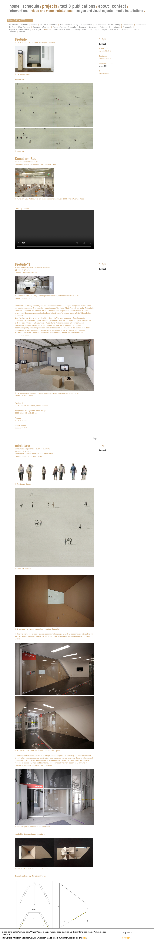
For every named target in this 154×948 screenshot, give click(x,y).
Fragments (127, 27)
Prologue (37, 29)
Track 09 (12, 31)
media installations (129, 11)
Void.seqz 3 (114, 29)
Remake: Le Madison (41, 27)
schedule (30, 6)
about (103, 6)
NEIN (129, 932)
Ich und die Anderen (48, 24)
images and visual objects (94, 11)
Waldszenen (141, 24)
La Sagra (116, 27)
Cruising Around (79, 29)
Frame (136, 29)
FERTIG (126, 938)
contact (119, 6)
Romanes (82, 27)
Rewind (22, 31)
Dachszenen (128, 24)
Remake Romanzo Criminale (64, 27)
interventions (18, 11)
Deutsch (102, 44)
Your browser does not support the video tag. (54, 229)
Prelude (47, 29)
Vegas (104, 29)
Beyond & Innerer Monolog (20, 29)
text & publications (77, 6)
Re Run (12, 27)
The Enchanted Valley (69, 24)
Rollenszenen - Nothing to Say (107, 24)
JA (123, 932)
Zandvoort (93, 27)
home (14, 6)
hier (84, 938)
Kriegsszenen (86, 24)
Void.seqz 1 (105, 27)
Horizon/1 (126, 29)
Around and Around (62, 29)
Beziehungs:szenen (29, 24)
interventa (13, 24)
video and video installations (51, 11)
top (95, 438)
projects (49, 6)
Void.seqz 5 (94, 29)
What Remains (24, 27)
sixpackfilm (103, 66)
